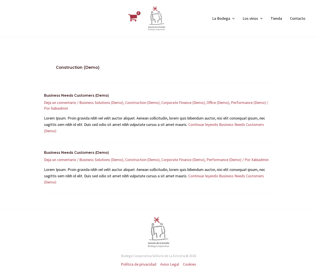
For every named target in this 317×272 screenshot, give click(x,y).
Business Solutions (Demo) (101, 102)
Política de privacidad (138, 264)
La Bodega (223, 18)
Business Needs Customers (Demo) (76, 95)
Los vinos (253, 18)
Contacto (297, 18)
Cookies (189, 264)
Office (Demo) (217, 102)
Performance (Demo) (248, 102)
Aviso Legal (169, 264)
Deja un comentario (60, 102)
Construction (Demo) (142, 102)
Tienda (276, 18)
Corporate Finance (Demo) (183, 102)
